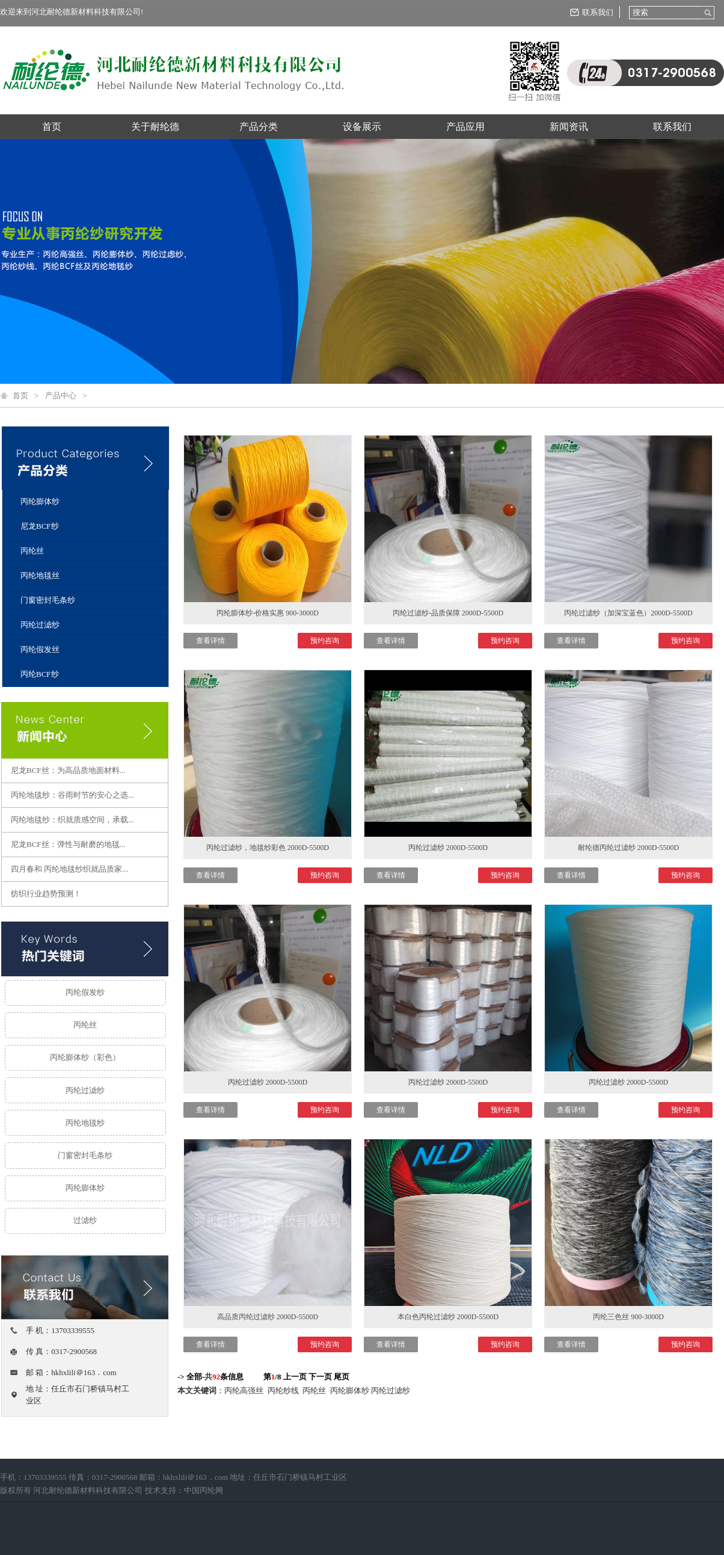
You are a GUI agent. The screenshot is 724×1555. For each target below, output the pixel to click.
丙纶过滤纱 (40, 624)
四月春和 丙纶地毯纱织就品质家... (69, 868)
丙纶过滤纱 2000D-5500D (448, 847)
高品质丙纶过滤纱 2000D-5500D (267, 1317)
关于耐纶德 (155, 127)
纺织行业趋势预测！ (46, 893)
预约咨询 (324, 640)
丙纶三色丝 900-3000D (628, 1317)
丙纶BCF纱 (39, 674)
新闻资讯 (569, 127)
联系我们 (597, 12)
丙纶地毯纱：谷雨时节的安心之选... (72, 794)
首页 (51, 127)
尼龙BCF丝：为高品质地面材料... (68, 770)
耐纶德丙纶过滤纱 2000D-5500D (628, 847)
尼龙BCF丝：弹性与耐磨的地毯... (68, 844)
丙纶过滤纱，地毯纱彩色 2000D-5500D (267, 847)
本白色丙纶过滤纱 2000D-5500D (448, 1317)
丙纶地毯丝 (40, 575)
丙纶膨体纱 (40, 501)
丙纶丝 (32, 550)
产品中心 (60, 395)
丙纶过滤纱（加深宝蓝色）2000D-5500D (628, 613)
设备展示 (362, 127)
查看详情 (210, 640)
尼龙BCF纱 (39, 526)
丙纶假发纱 (85, 992)
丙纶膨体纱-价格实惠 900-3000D (267, 613)
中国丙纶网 (203, 1490)
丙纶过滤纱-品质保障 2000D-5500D (448, 613)
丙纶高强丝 (244, 1390)
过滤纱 (85, 1220)
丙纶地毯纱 (85, 1122)
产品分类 (258, 127)
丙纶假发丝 (40, 649)
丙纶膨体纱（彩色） (85, 1057)
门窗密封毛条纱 (47, 600)
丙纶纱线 (284, 1390)
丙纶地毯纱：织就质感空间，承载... (72, 819)
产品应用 (465, 127)
